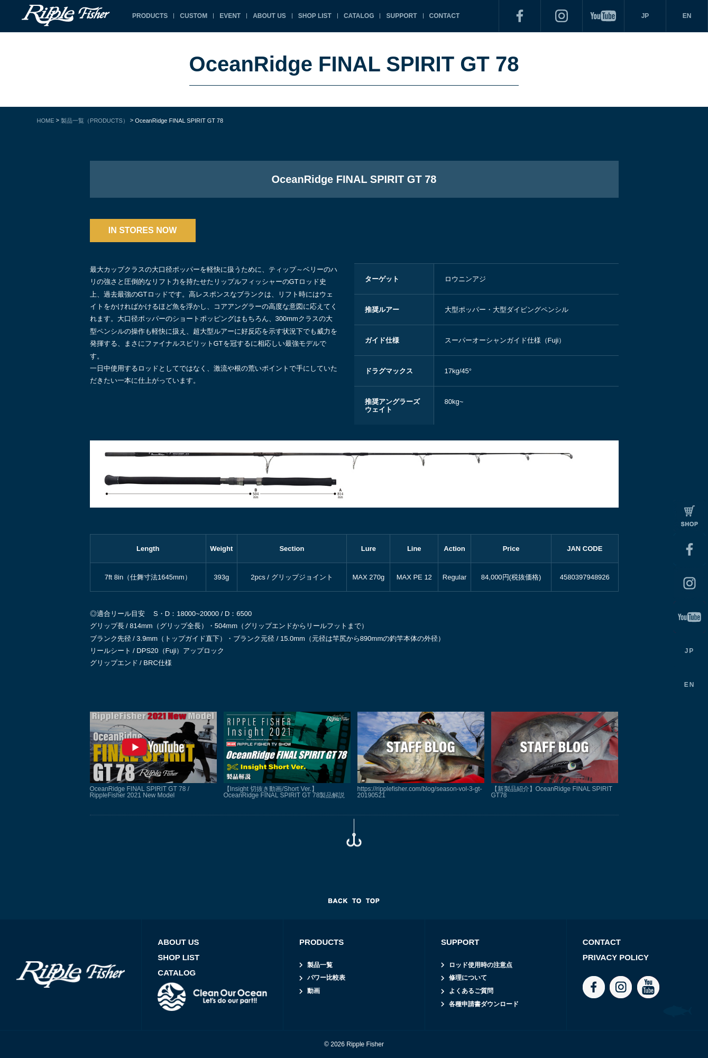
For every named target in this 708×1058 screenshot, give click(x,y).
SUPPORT (401, 16)
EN (687, 16)
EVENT (230, 16)
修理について (468, 977)
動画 (313, 991)
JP (645, 16)
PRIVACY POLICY (616, 957)
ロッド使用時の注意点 (480, 965)
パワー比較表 (326, 977)
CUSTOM (193, 16)
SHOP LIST (315, 16)
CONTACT (444, 16)
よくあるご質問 (471, 991)
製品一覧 (320, 965)
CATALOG (359, 16)
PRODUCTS (150, 16)
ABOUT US (269, 16)
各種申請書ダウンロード (484, 1004)
